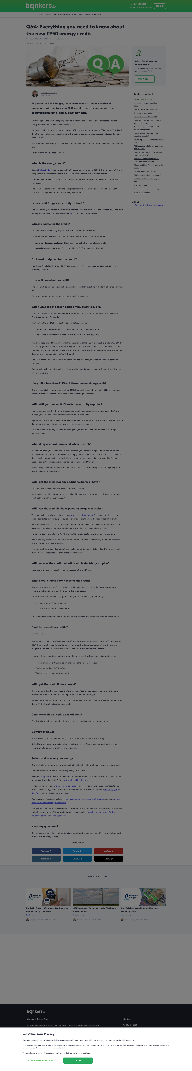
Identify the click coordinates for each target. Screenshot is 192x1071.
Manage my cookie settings (40, 1061)
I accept (78, 1060)
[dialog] (96, 535)
